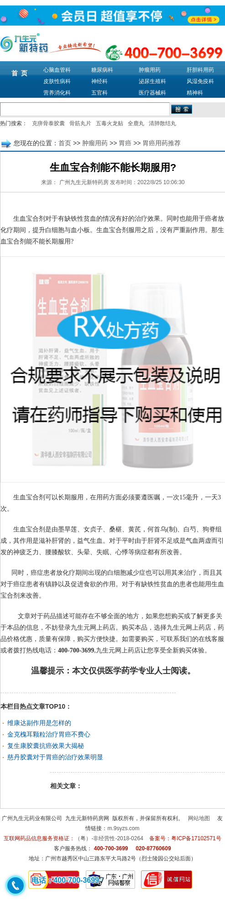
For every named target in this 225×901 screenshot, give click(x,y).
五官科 (99, 93)
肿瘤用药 (150, 70)
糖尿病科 (102, 70)
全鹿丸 (136, 123)
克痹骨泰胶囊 (48, 123)
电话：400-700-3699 (65, 880)
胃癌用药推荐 (161, 143)
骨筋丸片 (80, 123)
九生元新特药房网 (87, 818)
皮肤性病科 (57, 81)
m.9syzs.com (123, 828)
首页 (64, 143)
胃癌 (125, 143)
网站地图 (199, 818)
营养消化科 (57, 93)
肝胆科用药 (200, 70)
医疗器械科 (152, 93)
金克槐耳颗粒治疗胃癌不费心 (48, 734)
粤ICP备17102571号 (196, 838)
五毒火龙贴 (109, 123)
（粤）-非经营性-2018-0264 (109, 838)
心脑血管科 (57, 70)
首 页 (19, 73)
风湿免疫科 (200, 81)
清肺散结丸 (162, 123)
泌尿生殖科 (152, 81)
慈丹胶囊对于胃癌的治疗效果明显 (55, 757)
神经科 (99, 81)
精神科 (195, 93)
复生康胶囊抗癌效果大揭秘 (45, 745)
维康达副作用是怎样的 (39, 722)
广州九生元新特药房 (84, 182)
